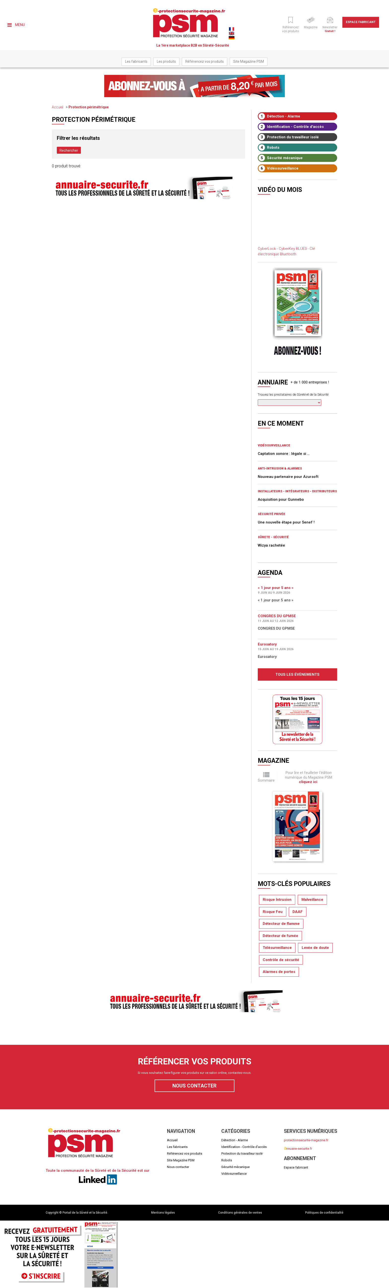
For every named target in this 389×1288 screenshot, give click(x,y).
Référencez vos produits (204, 61)
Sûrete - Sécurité (273, 537)
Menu (16, 25)
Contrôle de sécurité (281, 960)
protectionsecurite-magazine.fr (306, 1140)
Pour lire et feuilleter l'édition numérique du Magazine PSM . (308, 777)
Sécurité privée (271, 514)
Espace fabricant (361, 22)
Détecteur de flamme (281, 923)
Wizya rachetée (271, 545)
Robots (269, 147)
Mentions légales (163, 1212)
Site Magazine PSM (248, 61)
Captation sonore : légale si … (284, 453)
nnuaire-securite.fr (298, 1148)
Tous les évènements (297, 674)
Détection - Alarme (279, 116)
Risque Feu (273, 911)
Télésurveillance (277, 947)
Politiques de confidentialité (324, 1212)
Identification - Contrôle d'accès (291, 126)
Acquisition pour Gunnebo (281, 499)
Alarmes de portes (279, 971)
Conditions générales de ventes (240, 1212)
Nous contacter (194, 1086)
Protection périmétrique (88, 107)
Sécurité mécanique (281, 158)
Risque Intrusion (277, 899)
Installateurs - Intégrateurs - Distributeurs (297, 491)
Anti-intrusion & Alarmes (280, 468)
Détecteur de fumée (280, 936)
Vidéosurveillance (278, 168)
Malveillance (312, 899)
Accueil (57, 107)
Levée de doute (315, 947)
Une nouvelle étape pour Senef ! (286, 522)
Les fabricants (136, 61)
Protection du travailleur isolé (289, 137)
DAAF (297, 911)
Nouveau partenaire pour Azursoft (288, 476)
